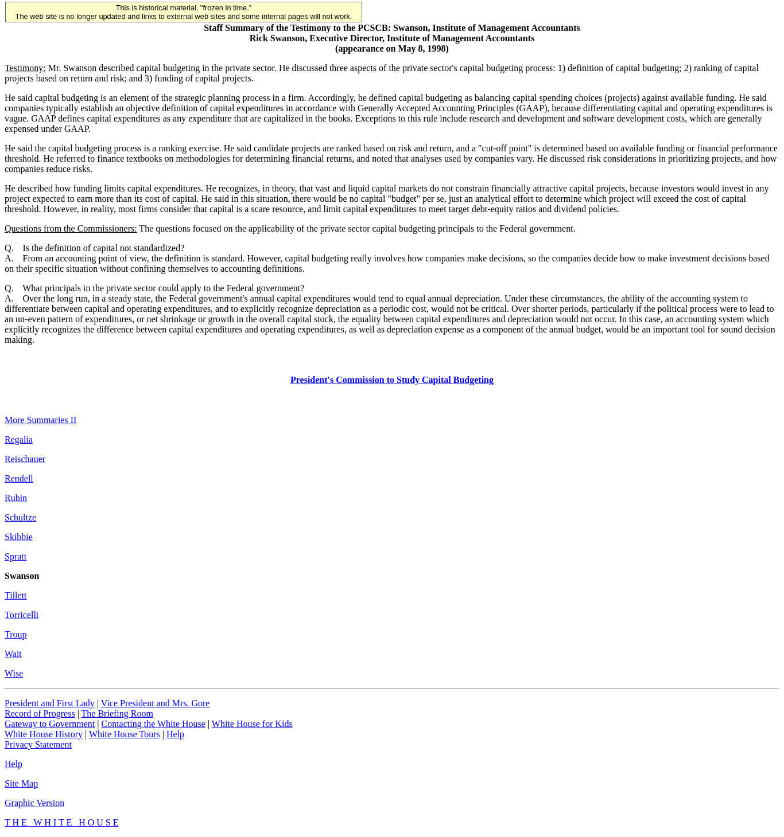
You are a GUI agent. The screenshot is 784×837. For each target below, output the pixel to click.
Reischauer (25, 459)
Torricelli (21, 615)
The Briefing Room (117, 713)
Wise (14, 673)
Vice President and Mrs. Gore (155, 703)
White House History (44, 734)
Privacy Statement (38, 744)
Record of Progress (40, 713)
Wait (13, 654)
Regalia (19, 439)
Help (175, 734)
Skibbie (19, 537)
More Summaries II (40, 420)
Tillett (16, 595)
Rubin (16, 498)
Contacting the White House (153, 724)
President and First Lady (50, 703)
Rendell (19, 478)
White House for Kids (252, 724)
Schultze (20, 517)
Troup (16, 634)
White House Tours (124, 734)
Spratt (15, 556)
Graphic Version (34, 803)
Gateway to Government (50, 724)
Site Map (21, 783)
